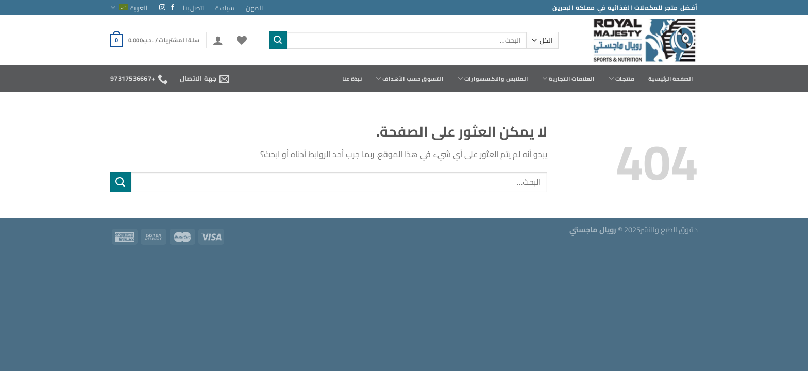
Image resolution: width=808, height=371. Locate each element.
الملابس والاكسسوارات (493, 78)
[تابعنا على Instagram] (162, 7)
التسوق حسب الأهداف (410, 78)
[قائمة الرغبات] (242, 40)
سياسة (224, 8)
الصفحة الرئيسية (670, 78)
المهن (254, 8)
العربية (128, 8)
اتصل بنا (193, 8)
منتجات (622, 78)
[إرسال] (278, 40)
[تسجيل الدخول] (218, 40)
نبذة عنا (352, 78)
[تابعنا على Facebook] (173, 7)
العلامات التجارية (568, 78)
